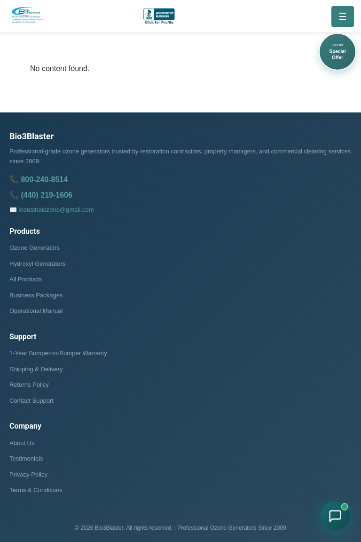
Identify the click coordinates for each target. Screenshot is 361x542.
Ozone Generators (34, 247)
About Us (21, 442)
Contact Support (31, 400)
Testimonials (26, 458)
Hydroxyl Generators (37, 263)
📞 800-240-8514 (38, 179)
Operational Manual (36, 310)
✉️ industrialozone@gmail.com (51, 209)
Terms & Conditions (36, 490)
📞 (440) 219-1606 (40, 195)
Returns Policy (29, 384)
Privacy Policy (28, 474)
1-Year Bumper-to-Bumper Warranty (58, 353)
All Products (25, 279)
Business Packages (36, 295)
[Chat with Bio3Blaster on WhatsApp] (335, 516)
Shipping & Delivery (36, 369)
